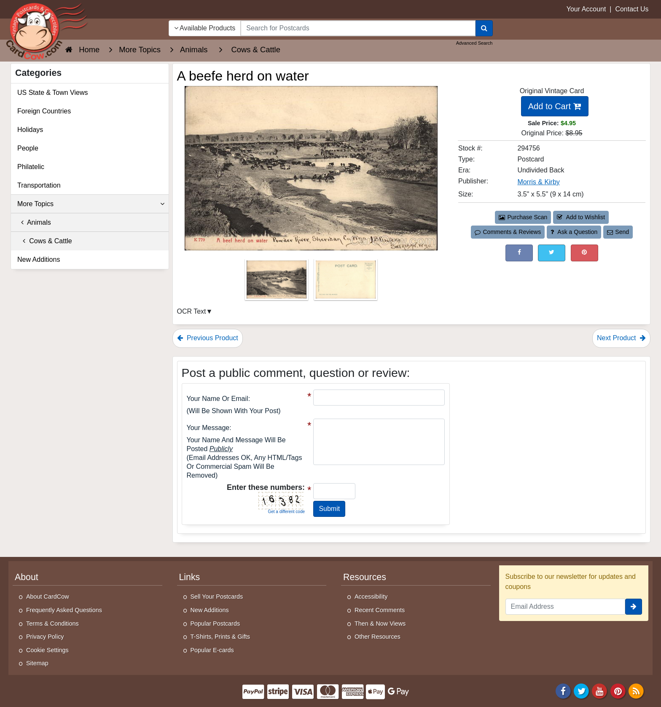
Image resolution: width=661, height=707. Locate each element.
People (27, 148)
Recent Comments (380, 610)
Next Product (621, 337)
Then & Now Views (380, 623)
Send (618, 231)
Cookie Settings (47, 650)
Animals (34, 222)
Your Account (586, 9)
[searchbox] (358, 28)
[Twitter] (581, 690)
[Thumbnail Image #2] (345, 282)
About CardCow (47, 596)
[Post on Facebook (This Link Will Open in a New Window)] (519, 253)
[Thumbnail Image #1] (277, 282)
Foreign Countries (44, 111)
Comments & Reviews (508, 231)
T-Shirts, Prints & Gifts (220, 636)
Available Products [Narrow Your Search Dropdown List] (205, 28)
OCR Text (191, 311)
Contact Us (631, 9)
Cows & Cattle (44, 241)
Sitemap (37, 663)
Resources (364, 577)
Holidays (30, 129)
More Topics (90, 204)
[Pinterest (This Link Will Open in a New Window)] (584, 253)
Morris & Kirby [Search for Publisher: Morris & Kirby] (538, 181)
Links (189, 577)
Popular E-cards (212, 650)
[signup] (633, 607)
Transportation (39, 185)
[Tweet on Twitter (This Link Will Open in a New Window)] (551, 253)
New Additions (38, 259)
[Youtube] (600, 690)
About (26, 577)
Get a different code (286, 511)
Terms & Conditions (52, 623)
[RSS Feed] (636, 690)
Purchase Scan (523, 217)
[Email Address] (565, 607)
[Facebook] (563, 690)
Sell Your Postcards (217, 596)
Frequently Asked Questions (64, 610)
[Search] (484, 28)
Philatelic (30, 166)
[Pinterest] (618, 690)
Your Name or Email (217, 398)
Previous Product (207, 337)
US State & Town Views (52, 92)
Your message (208, 427)
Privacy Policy (45, 636)
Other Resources (377, 636)
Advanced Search (474, 43)
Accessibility (371, 596)
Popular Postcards (215, 623)
